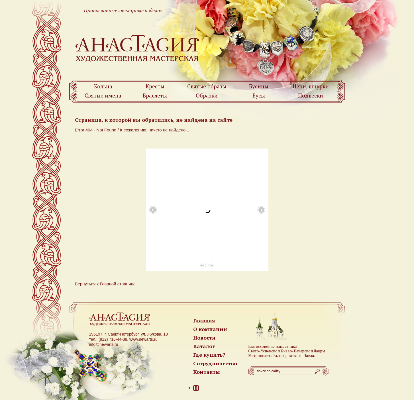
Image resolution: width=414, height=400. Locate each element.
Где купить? (209, 354)
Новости (204, 337)
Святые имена (103, 95)
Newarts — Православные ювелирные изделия (137, 48)
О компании (210, 329)
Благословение (261, 346)
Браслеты (155, 95)
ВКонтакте (196, 388)
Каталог (204, 346)
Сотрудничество (215, 363)
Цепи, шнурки (311, 86)
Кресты (155, 86)
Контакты (206, 371)
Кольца (103, 86)
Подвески (310, 95)
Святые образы (206, 86)
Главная (204, 320)
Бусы (258, 95)
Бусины (258, 86)
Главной (108, 283)
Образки (207, 95)
